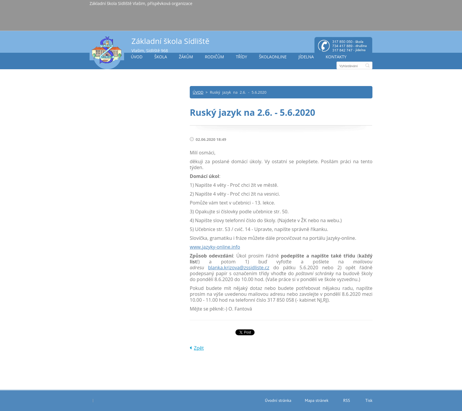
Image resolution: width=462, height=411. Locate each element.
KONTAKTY (336, 57)
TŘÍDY (241, 57)
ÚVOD (137, 57)
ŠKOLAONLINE (273, 57)
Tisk (368, 400)
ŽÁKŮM (186, 57)
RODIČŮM (214, 57)
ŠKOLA (160, 57)
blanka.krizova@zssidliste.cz (238, 267)
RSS (346, 400)
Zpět (199, 348)
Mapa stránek (317, 400)
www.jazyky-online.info (215, 247)
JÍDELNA (306, 57)
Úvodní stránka (278, 400)
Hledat (367, 65)
